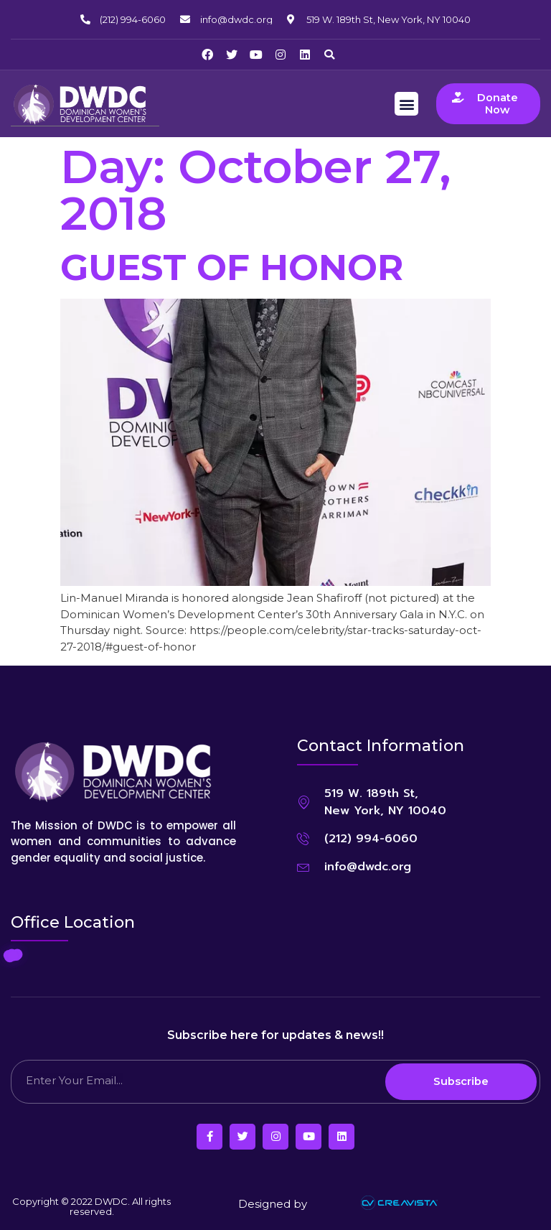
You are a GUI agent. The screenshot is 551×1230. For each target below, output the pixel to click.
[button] (329, 54)
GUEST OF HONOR (231, 267)
